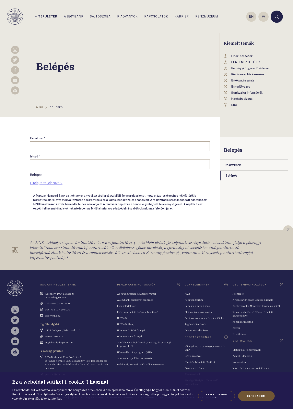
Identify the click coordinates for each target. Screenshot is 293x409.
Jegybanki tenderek (195, 324)
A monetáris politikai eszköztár (134, 358)
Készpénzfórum (194, 299)
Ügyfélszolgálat (193, 355)
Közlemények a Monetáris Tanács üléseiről (256, 305)
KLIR (187, 293)
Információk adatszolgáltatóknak (251, 368)
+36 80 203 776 (54, 336)
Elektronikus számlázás (198, 312)
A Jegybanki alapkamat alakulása (135, 299)
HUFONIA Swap (125, 324)
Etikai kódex (239, 333)
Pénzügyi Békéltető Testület (200, 361)
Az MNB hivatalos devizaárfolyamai (136, 293)
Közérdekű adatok (243, 321)
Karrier (236, 327)
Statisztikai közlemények (247, 349)
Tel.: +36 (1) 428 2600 (57, 303)
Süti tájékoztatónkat (48, 398)
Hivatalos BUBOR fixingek (131, 330)
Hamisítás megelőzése (197, 305)
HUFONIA (122, 318)
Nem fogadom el (217, 396)
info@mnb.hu (52, 315)
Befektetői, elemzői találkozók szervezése (140, 364)
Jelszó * (35, 156)
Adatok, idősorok (242, 355)
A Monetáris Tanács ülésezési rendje (253, 299)
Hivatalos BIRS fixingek (130, 336)
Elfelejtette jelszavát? (46, 183)
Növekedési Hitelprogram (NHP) (134, 352)
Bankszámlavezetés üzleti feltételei (204, 318)
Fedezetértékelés (126, 305)
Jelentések (238, 293)
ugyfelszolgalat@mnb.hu (59, 342)
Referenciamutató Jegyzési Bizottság (137, 312)
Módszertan (239, 361)
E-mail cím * (37, 138)
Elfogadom (256, 396)
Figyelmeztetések (194, 368)
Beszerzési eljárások (196, 330)
